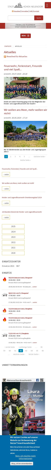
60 (10, 351)
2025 (13, 226)
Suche (39, 18)
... (6, 174)
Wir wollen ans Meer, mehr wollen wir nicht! (18, 183)
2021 (13, 247)
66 (43, 351)
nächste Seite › (40, 156)
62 (21, 351)
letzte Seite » (25, 160)
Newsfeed (17, 11)
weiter (34, 287)
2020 (13, 253)
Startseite (7, 46)
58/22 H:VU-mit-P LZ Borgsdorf (18, 293)
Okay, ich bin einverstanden (21, 463)
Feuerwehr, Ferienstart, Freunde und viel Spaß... (20, 169)
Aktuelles (18, 46)
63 (26, 351)
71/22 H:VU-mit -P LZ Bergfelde (18, 333)
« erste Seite (10, 347)
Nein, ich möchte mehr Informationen (25, 457)
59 (4, 351)
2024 (13, 231)
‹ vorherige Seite (25, 347)
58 (41, 347)
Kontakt (36, 11)
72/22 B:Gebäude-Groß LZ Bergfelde (20, 309)
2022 (13, 242)
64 (32, 351)
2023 (13, 237)
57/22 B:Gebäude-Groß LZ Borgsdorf (20, 318)
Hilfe (30, 11)
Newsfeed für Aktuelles (15, 56)
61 (15, 351)
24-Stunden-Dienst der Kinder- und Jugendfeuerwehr (22, 212)
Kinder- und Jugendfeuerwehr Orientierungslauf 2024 (22, 197)
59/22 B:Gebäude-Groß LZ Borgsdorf (20, 278)
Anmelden (24, 11)
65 (37, 351)
